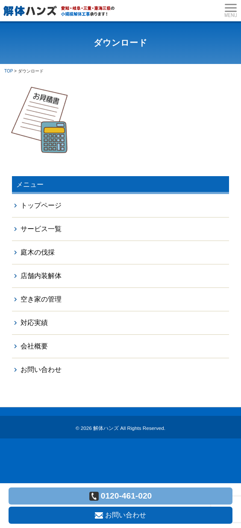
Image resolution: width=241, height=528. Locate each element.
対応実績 (34, 322)
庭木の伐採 (38, 252)
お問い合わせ (41, 369)
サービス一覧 (41, 228)
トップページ (41, 205)
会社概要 (34, 346)
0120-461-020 (120, 496)
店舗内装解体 (41, 275)
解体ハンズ (106, 428)
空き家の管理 (41, 299)
